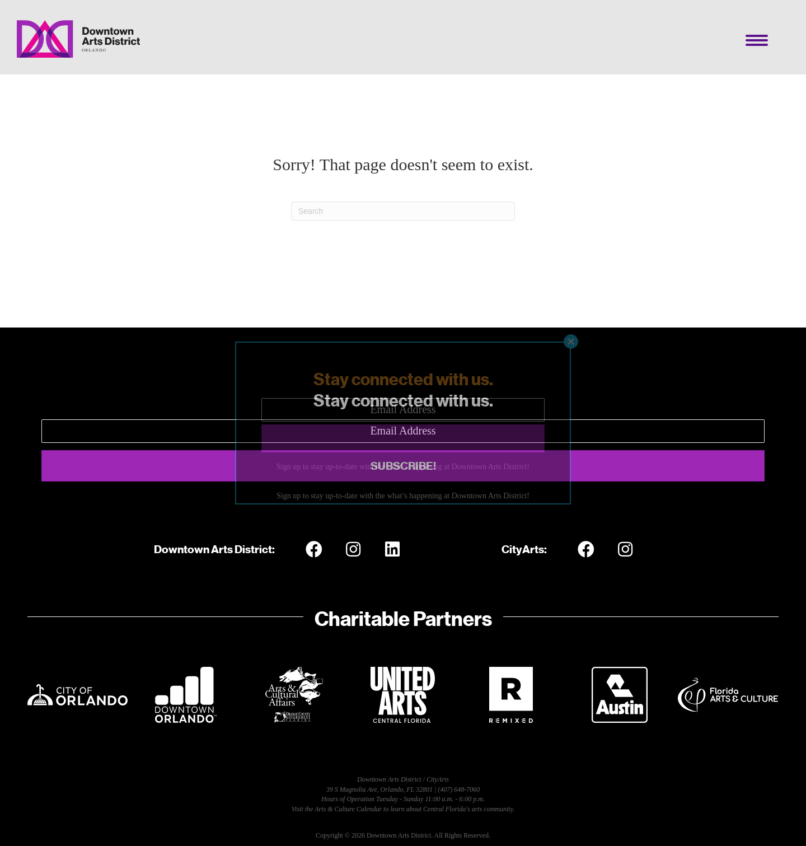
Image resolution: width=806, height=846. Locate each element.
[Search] (403, 211)
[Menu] (756, 40)
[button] (403, 466)
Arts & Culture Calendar (348, 809)
